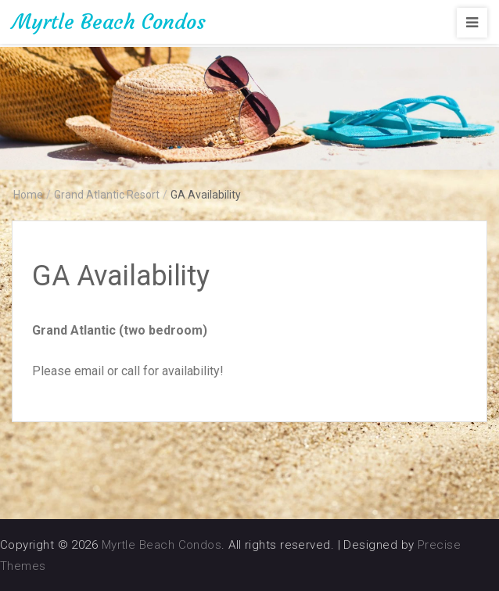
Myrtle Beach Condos (109, 21)
